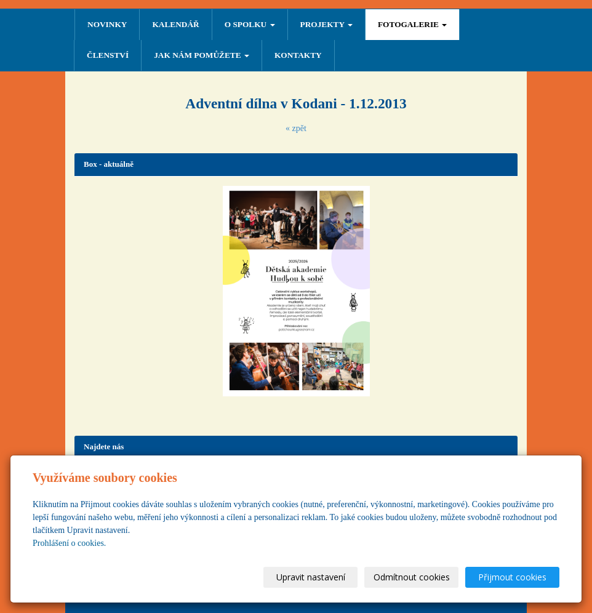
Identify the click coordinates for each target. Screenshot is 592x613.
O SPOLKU (250, 24)
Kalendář (175, 24)
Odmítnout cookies (412, 577)
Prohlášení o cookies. (69, 543)
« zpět (296, 128)
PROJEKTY (326, 24)
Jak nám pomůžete (201, 55)
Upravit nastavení (310, 577)
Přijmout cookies (512, 577)
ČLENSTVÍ (108, 55)
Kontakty (298, 55)
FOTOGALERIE (412, 24)
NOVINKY (107, 24)
